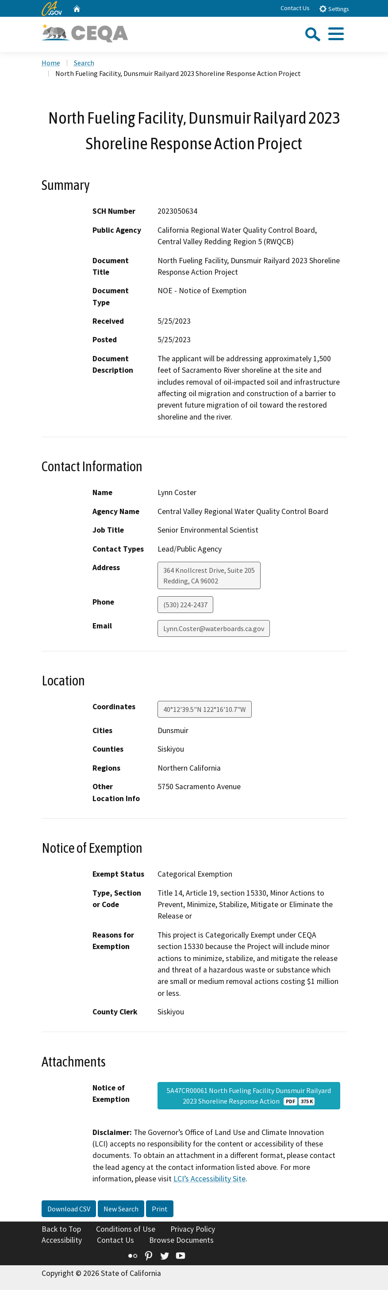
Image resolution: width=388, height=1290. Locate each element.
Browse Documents (181, 1240)
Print (160, 1208)
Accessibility (62, 1240)
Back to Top (61, 1229)
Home (51, 62)
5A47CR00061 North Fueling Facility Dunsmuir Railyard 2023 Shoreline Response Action (249, 1095)
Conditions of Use (125, 1229)
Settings (334, 8)
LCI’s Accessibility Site (209, 1179)
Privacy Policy (192, 1229)
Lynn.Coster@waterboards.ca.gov (213, 628)
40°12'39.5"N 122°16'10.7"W (204, 709)
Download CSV (68, 1208)
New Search (121, 1208)
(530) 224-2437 (185, 604)
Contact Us (295, 8)
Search (84, 62)
